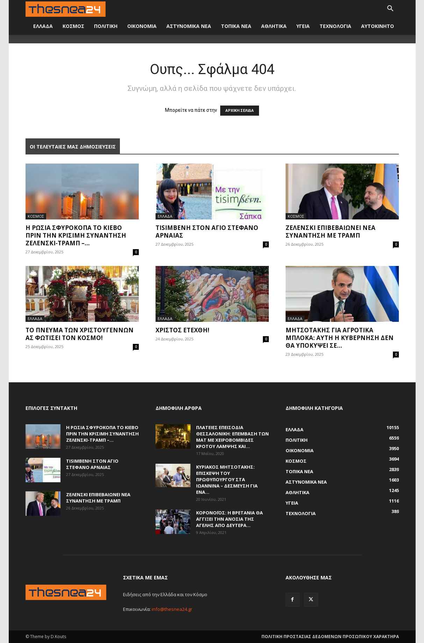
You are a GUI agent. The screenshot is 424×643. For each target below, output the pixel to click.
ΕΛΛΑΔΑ (43, 26)
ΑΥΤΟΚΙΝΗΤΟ (377, 26)
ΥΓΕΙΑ (303, 26)
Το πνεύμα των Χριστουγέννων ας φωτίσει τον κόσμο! (80, 334)
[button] (390, 9)
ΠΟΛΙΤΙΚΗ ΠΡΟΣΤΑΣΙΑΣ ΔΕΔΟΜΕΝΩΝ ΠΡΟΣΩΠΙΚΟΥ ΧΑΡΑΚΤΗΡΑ (330, 637)
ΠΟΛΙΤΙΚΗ (105, 26)
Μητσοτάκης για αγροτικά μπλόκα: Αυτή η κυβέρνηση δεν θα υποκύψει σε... (340, 337)
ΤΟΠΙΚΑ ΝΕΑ (236, 26)
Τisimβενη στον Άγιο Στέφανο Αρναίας (207, 231)
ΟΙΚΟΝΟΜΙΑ (142, 26)
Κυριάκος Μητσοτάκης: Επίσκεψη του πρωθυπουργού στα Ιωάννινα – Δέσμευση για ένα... (227, 479)
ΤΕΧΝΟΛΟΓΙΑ (335, 26)
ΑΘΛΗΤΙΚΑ (274, 26)
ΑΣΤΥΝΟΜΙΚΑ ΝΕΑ (188, 26)
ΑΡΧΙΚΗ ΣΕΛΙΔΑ (239, 110)
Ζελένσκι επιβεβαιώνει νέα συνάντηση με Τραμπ (330, 231)
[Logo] (66, 8)
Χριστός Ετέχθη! (182, 330)
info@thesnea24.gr (172, 609)
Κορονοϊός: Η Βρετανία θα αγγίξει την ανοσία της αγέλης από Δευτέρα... (229, 519)
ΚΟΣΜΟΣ (73, 26)
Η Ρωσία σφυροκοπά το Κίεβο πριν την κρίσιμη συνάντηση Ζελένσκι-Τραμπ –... (76, 235)
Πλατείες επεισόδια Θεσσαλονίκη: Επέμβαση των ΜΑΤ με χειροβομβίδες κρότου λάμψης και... (232, 436)
